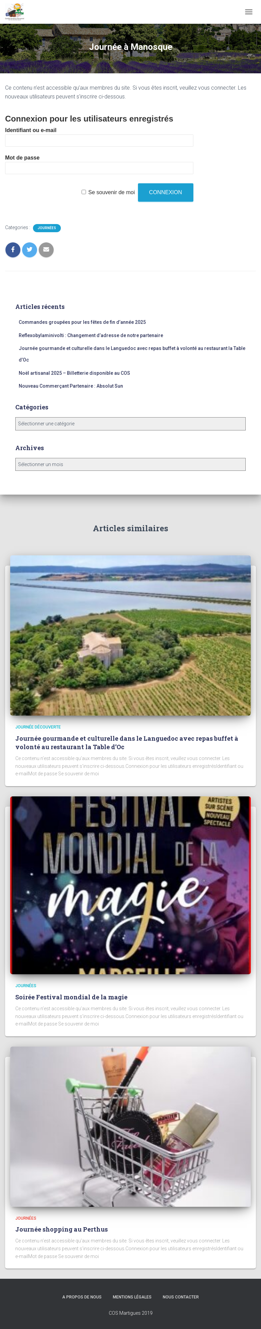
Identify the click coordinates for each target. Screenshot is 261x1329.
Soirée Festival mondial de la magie (71, 997)
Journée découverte (38, 727)
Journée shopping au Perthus (61, 1229)
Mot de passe (22, 158)
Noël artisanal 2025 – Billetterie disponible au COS (74, 373)
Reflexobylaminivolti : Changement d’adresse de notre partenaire (91, 335)
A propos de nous (82, 1297)
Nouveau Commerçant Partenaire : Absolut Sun (71, 386)
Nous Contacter (181, 1297)
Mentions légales (132, 1297)
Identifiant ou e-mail (30, 130)
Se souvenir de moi (111, 192)
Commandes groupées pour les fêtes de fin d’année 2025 (82, 322)
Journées (47, 228)
